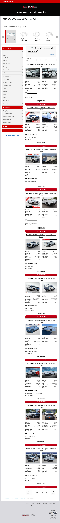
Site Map (45, 503)
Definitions (38, 503)
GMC (37, 48)
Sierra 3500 (47, 48)
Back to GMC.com (8, 1)
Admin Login (29, 505)
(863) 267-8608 (41, 142)
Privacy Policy (52, 503)
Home (27, 503)
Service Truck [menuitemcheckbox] (8, 113)
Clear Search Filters (12, 135)
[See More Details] (31, 93)
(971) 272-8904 (41, 441)
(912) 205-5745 (41, 398)
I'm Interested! (41, 104)
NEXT (53, 492)
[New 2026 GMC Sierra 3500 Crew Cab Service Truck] (41, 65)
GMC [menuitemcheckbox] (6, 58)
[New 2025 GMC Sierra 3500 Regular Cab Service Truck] (41, 151)
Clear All (52, 54)
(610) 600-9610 (41, 186)
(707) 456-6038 (41, 313)
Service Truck (31, 51)
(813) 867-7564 (41, 483)
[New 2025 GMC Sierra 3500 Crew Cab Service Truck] (41, 109)
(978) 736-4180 (41, 271)
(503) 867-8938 (41, 101)
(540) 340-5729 (41, 356)
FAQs (32, 503)
